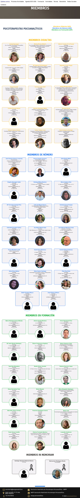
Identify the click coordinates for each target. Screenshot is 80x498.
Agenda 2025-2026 (30, 1)
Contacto (3, 4)
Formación (41, 1)
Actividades (48, 1)
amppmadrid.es (72, 496)
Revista (56, 1)
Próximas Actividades (17, 1)
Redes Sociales (71, 1)
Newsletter (62, 1)
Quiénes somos (5, 1)
